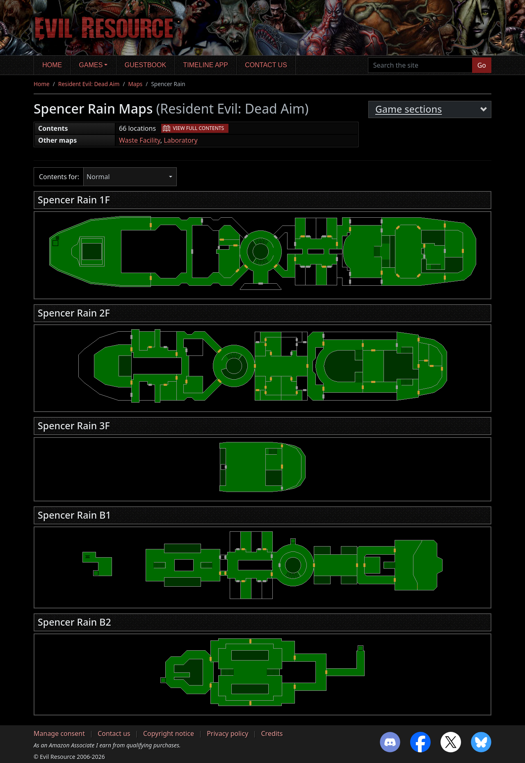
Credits (272, 733)
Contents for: (59, 176)
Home (52, 64)
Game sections (408, 109)
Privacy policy (227, 733)
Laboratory (180, 140)
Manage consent (59, 733)
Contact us (266, 64)
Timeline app (205, 64)
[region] (262, 253)
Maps (135, 84)
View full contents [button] (198, 128)
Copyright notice (168, 733)
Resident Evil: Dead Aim (89, 84)
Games (91, 64)
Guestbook (145, 64)
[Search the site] (420, 65)
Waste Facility (139, 140)
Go (481, 65)
